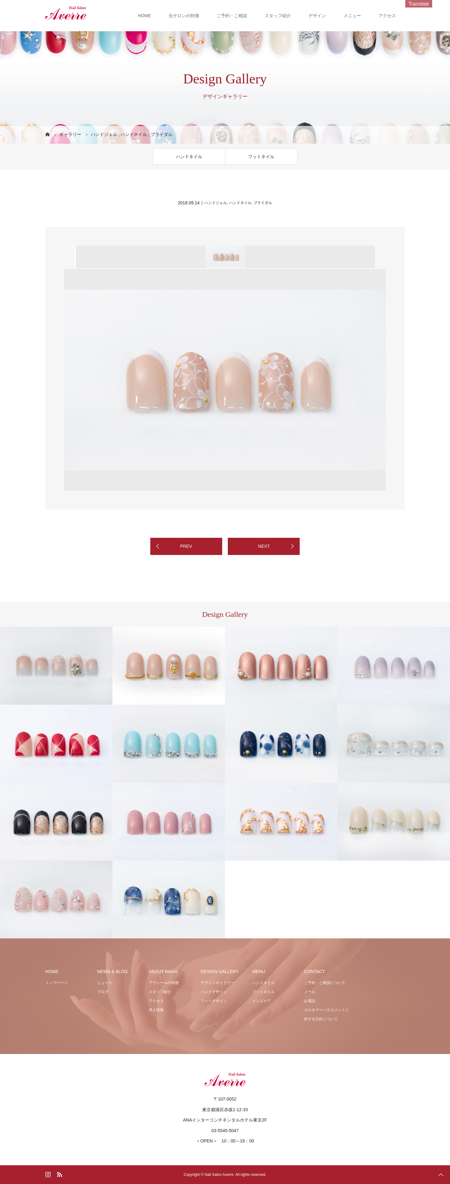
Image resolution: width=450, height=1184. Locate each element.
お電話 (309, 1001)
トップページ (56, 983)
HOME (144, 15)
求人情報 (156, 1010)
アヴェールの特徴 (164, 983)
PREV (186, 546)
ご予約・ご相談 (232, 15)
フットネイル (261, 156)
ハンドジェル (215, 203)
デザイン (317, 15)
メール (309, 992)
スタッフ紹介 (278, 15)
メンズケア (261, 1001)
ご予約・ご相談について (324, 983)
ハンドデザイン (214, 992)
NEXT (264, 546)
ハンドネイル (189, 156)
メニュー (352, 15)
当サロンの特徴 (183, 15)
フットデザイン (214, 1001)
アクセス (387, 15)
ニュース (104, 983)
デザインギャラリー (217, 983)
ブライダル (262, 203)
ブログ (102, 992)
